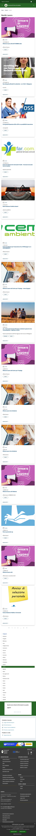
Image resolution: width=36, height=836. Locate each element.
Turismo (4, 697)
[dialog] (18, 829)
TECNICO (4, 692)
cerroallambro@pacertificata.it (9, 806)
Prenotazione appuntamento (25, 794)
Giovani (4, 664)
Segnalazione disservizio (24, 796)
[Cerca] (33, 5)
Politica (4, 676)
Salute (4, 681)
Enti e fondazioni (6, 765)
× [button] (34, 823)
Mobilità (4, 669)
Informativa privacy (6, 817)
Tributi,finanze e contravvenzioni (9, 779)
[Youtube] (31, 752)
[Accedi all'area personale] (31, 1)
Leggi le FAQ (22, 798)
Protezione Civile (6, 678)
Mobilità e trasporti (23, 767)
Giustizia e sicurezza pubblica (8, 777)
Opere (4, 671)
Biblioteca (4, 641)
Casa (4, 643)
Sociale (4, 688)
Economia (4, 655)
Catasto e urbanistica (24, 765)
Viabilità (4, 699)
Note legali (5, 819)
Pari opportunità (6, 674)
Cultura (4, 652)
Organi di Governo (6, 759)
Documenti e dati (6, 771)
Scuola (4, 683)
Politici (4, 767)
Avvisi (5, 80)
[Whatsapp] (31, 754)
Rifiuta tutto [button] (22, 831)
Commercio (5, 648)
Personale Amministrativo (7, 769)
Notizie (5, 39)
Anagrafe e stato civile (24, 759)
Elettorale (4, 659)
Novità (6, 10)
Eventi (21, 788)
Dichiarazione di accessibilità (8, 821)
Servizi (4, 685)
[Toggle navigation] (2, 5)
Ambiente (4, 636)
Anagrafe (4, 638)
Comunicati (22, 779)
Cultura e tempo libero (24, 761)
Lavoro (4, 666)
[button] (18, 834)
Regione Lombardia (5, 1)
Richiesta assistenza (24, 800)
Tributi (4, 695)
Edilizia (4, 657)
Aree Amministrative (6, 761)
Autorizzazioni (5, 783)
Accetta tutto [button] (13, 831)
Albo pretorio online (6, 815)
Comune (4, 650)
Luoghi (21, 786)
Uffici (4, 763)
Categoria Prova (6, 645)
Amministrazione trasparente (8, 813)
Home (2, 10)
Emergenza (5, 662)
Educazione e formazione (7, 775)
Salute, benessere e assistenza (8, 781)
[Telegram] (28, 754)
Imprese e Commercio (24, 763)
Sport (4, 690)
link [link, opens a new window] (28, 829)
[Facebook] (28, 752)
